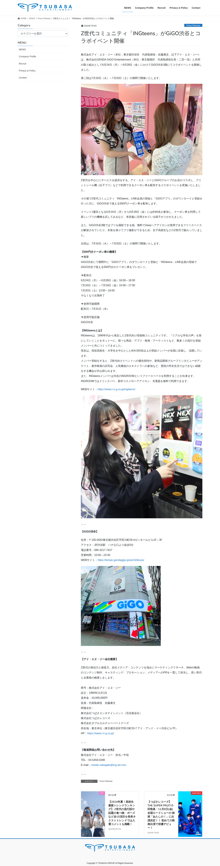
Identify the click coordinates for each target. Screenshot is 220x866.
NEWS (22, 49)
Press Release (193, 25)
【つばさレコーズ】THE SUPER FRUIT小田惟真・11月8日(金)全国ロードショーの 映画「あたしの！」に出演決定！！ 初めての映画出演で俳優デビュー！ (161, 815)
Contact (23, 77)
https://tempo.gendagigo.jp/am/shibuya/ (121, 560)
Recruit (22, 63)
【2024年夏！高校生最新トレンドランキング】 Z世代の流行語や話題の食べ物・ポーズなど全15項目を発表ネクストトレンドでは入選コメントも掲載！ (122, 813)
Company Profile (27, 56)
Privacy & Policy (27, 70)
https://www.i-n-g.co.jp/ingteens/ (116, 389)
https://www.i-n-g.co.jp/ (100, 733)
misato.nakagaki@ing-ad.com (108, 765)
